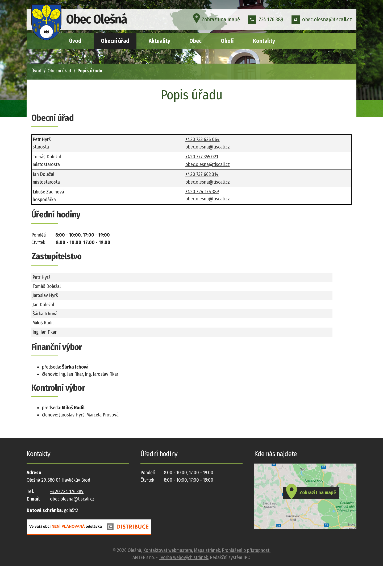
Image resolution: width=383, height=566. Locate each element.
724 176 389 (265, 19)
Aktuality (159, 41)
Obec (195, 41)
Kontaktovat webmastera (167, 550)
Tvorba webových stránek (183, 557)
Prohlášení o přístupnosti (246, 550)
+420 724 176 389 (202, 192)
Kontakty (264, 41)
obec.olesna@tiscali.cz (322, 19)
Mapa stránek (207, 550)
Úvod (75, 41)
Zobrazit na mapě (216, 19)
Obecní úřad (115, 41)
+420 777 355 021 (201, 157)
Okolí (227, 41)
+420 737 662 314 (202, 174)
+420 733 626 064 (202, 139)
